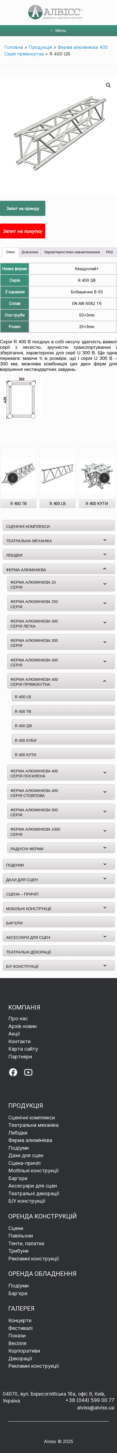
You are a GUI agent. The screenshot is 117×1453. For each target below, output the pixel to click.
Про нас (18, 1018)
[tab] (10, 252)
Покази (17, 1335)
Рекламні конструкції (33, 1258)
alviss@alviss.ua (95, 1408)
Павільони (20, 1236)
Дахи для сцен (25, 1155)
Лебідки (17, 1133)
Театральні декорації (33, 1193)
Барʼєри (17, 1178)
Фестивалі (20, 1328)
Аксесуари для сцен (32, 1186)
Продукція (40, 47)
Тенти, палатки (26, 1243)
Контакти (19, 1041)
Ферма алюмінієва (30, 1140)
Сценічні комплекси (31, 1117)
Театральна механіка (33, 1125)
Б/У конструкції (26, 1201)
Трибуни (19, 1251)
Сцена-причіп (24, 1163)
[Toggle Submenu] (105, 540)
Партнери (20, 1056)
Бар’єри (17, 1293)
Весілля (17, 1343)
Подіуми (18, 1148)
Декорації (20, 1358)
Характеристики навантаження (72, 252)
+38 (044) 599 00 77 (89, 1400)
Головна (13, 47)
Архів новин (22, 1026)
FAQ (109, 252)
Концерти (19, 1320)
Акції (14, 1034)
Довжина (29, 252)
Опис (10, 252)
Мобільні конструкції (33, 1170)
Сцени (16, 1228)
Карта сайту (23, 1049)
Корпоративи (24, 1351)
